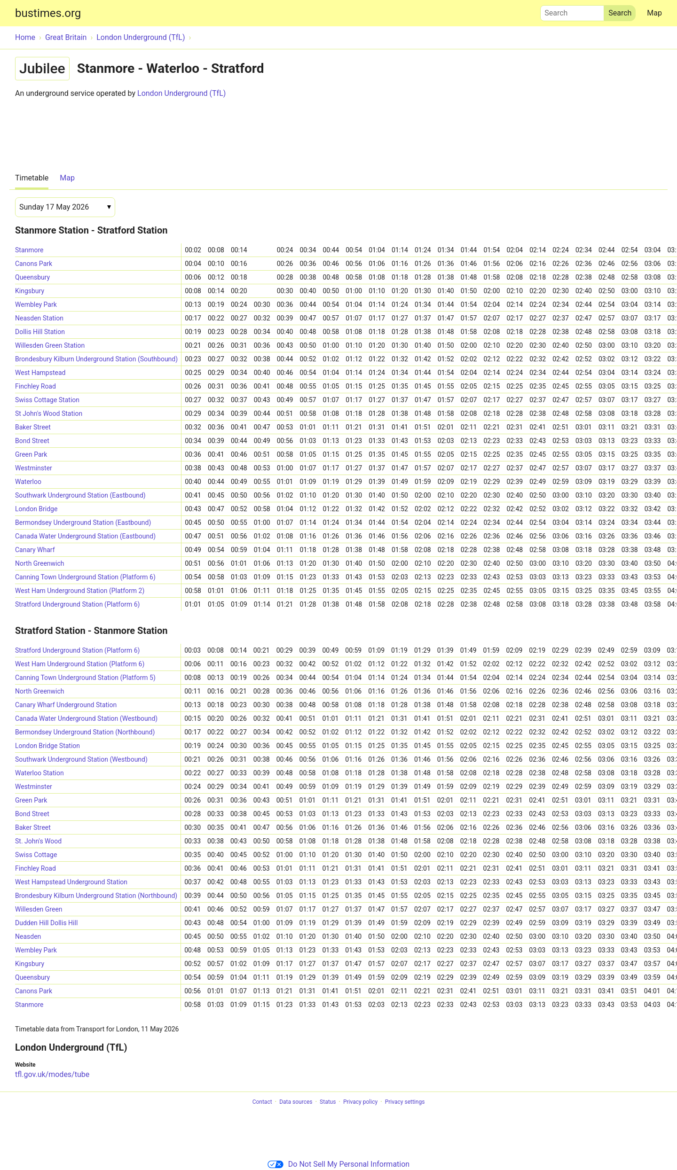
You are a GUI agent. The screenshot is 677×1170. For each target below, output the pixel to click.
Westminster (33, 468)
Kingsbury (29, 291)
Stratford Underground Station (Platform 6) (77, 604)
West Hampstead (40, 372)
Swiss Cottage (36, 854)
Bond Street (32, 441)
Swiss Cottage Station (47, 400)
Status (328, 1102)
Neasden (28, 936)
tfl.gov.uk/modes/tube (52, 1074)
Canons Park (33, 263)
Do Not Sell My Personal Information (338, 1164)
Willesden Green (39, 909)
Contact (262, 1102)
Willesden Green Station (50, 345)
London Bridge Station (47, 745)
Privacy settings (405, 1102)
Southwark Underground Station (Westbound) (81, 759)
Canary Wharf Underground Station (66, 705)
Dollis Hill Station (40, 331)
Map (654, 12)
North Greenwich (39, 563)
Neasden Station (39, 318)
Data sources (295, 1102)
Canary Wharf (35, 550)
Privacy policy (360, 1102)
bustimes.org (48, 13)
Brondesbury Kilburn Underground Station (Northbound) (96, 895)
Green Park (31, 454)
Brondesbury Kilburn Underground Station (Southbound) (96, 359)
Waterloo (28, 481)
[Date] (65, 207)
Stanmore (29, 250)
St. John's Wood (38, 841)
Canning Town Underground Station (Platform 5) (85, 677)
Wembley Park (36, 304)
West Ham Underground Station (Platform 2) (79, 590)
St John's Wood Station (48, 413)
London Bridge (36, 509)
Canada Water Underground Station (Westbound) (86, 718)
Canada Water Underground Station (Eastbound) (85, 536)
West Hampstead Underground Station (71, 882)
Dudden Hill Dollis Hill (46, 923)
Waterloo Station (39, 773)
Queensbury (32, 277)
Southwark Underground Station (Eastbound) (80, 495)
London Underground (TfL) (181, 93)
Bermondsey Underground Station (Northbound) (85, 732)
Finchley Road (35, 386)
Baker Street (33, 427)
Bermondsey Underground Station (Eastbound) (83, 522)
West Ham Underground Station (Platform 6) (79, 664)
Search (572, 10)
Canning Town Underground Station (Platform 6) (85, 577)
